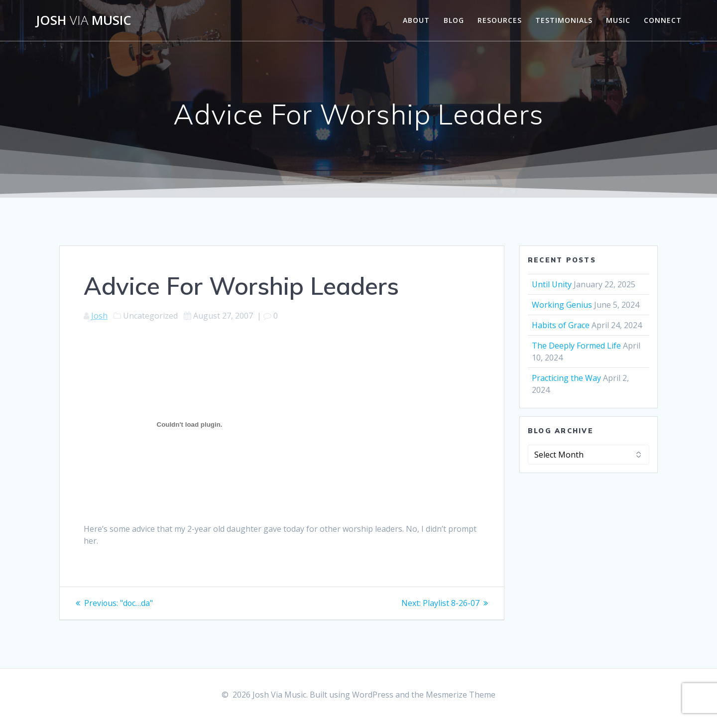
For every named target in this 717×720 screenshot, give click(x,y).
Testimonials (564, 20)
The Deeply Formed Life (576, 345)
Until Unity (552, 284)
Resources (500, 20)
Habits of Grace (561, 325)
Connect (663, 20)
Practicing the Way (566, 377)
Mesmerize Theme (460, 694)
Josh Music (83, 20)
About (416, 20)
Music (618, 20)
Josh (99, 315)
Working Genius (562, 304)
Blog (454, 20)
